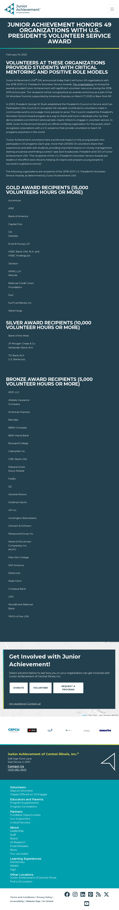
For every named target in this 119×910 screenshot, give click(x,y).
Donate (18, 687)
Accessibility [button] (17, 901)
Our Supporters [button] (20, 818)
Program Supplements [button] (24, 802)
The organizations (83, 84)
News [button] (13, 849)
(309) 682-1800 (17, 769)
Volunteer (40, 687)
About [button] (14, 827)
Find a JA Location (21, 881)
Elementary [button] (17, 862)
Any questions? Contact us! (25, 703)
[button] (67, 894)
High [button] (13, 869)
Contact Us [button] (16, 766)
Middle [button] (14, 865)
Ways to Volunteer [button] (21, 790)
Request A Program (68, 688)
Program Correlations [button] (23, 806)
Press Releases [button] (19, 846)
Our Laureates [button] (19, 853)
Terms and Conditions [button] (22, 897)
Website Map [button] (33, 901)
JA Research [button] (17, 842)
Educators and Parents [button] (26, 799)
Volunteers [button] (18, 787)
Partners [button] (16, 811)
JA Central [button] (47, 901)
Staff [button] (13, 834)
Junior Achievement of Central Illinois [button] (33, 877)
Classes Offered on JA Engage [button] (28, 794)
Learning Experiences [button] (25, 858)
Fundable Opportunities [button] (25, 815)
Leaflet (84, 715)
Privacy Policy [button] (44, 897)
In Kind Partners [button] (20, 822)
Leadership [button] (17, 830)
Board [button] (14, 838)
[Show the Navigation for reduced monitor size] (112, 9)
